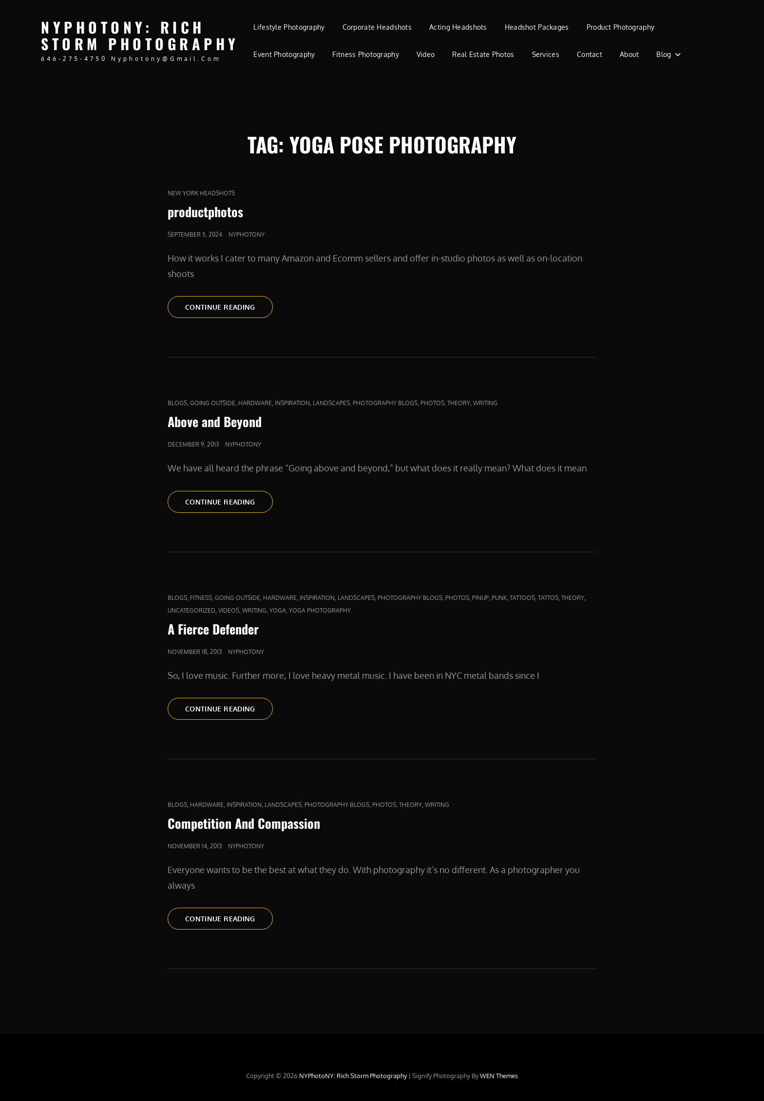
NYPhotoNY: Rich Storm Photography (140, 35)
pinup (480, 597)
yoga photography (320, 610)
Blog (663, 54)
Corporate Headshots (377, 27)
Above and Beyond (215, 421)
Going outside (212, 403)
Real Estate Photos (483, 54)
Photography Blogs (385, 403)
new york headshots (201, 193)
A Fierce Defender (213, 628)
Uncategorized (191, 610)
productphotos (205, 211)
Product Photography (621, 27)
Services (545, 54)
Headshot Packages (537, 27)
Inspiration (292, 403)
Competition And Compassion (244, 823)
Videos (228, 610)
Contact (589, 54)
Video (426, 54)
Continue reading (229, 306)
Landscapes (331, 403)
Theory (458, 403)
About (629, 54)
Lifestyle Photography (289, 27)
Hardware (255, 403)
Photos (432, 403)
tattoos (522, 597)
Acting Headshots (458, 27)
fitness (201, 597)
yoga (277, 610)
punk (499, 597)
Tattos (548, 597)
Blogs (177, 403)
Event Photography (284, 54)
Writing (485, 403)
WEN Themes (499, 1076)
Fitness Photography (365, 54)
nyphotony (247, 234)
